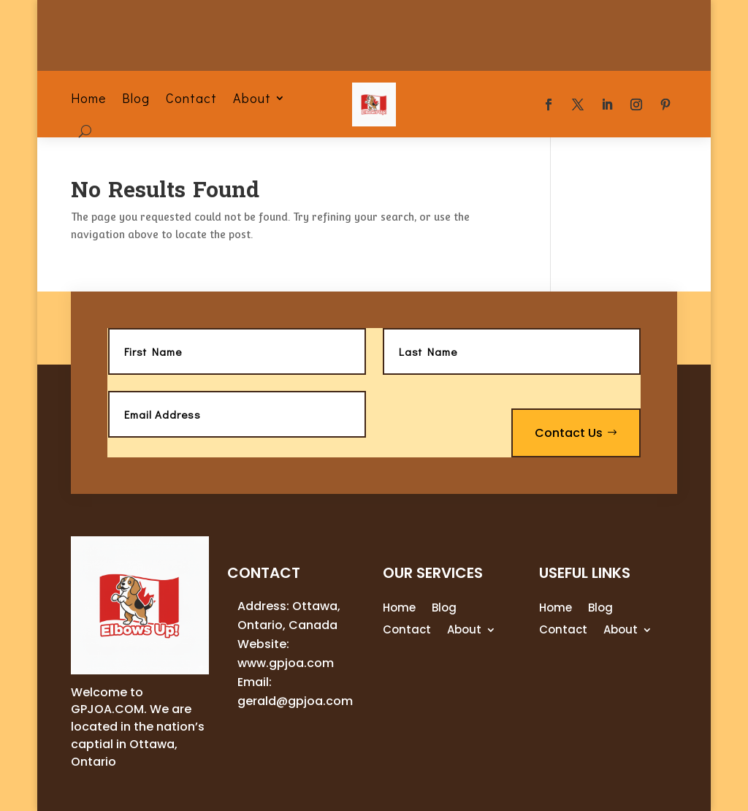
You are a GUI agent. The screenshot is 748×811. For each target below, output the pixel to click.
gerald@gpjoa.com (295, 701)
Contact (191, 98)
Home (88, 98)
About (252, 98)
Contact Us (569, 432)
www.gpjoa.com (285, 663)
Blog (136, 98)
